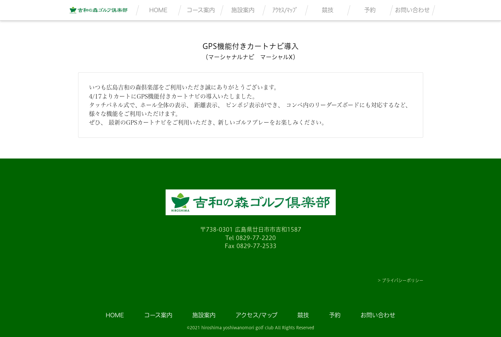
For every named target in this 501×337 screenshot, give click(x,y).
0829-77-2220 (256, 238)
